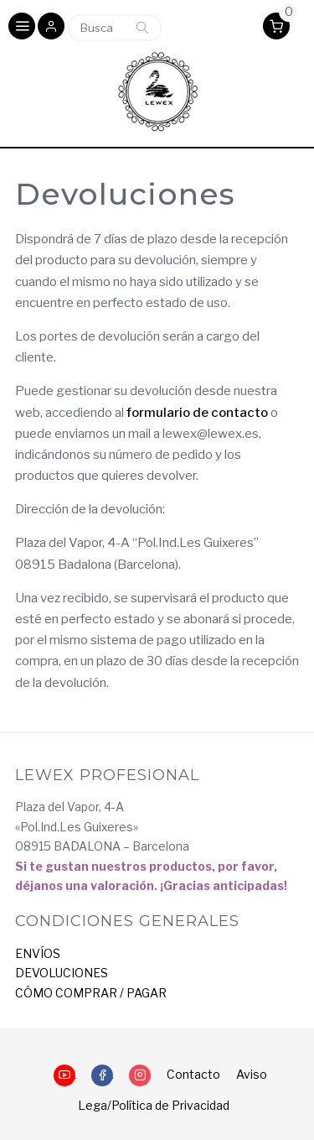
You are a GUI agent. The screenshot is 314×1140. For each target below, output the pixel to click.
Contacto (193, 1074)
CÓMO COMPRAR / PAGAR (91, 993)
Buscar (142, 27)
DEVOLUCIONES (61, 973)
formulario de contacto (197, 412)
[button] (51, 27)
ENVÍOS (37, 953)
